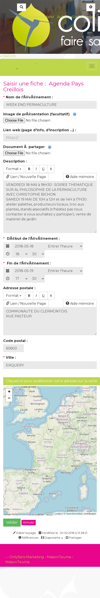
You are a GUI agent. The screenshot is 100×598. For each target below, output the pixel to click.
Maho (49, 17)
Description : (15, 161)
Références (28, 537)
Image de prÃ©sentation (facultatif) (39, 114)
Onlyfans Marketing (27, 557)
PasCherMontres (53, 63)
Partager (74, 537)
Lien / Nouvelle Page (26, 177)
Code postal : (16, 341)
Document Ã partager (27, 147)
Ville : (10, 357)
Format (13, 169)
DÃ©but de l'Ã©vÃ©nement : (32, 238)
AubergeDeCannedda (76, 17)
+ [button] (9, 392)
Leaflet (58, 513)
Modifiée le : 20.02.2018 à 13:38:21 (63, 533)
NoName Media (30, 17)
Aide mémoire (80, 177)
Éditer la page (24, 533)
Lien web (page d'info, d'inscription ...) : (40, 130)
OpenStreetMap (74, 513)
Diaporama (52, 537)
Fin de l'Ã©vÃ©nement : (27, 263)
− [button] (9, 398)
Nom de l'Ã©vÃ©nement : (28, 97)
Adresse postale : (19, 288)
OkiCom (9, 56)
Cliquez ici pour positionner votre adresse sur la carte (51, 381)
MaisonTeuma (59, 557)
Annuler (28, 522)
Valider (12, 522)
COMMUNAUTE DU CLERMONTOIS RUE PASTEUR (50, 321)
